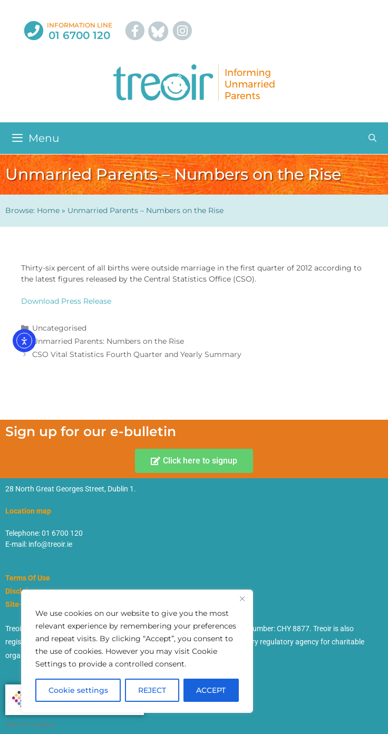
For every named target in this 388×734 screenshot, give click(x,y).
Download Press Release (66, 301)
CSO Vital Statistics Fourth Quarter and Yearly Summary (136, 354)
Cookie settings (78, 690)
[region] (137, 651)
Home (48, 210)
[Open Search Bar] (372, 138)
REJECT (152, 690)
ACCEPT (211, 690)
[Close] (242, 598)
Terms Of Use (27, 578)
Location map (28, 511)
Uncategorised (59, 328)
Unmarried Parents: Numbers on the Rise (108, 341)
